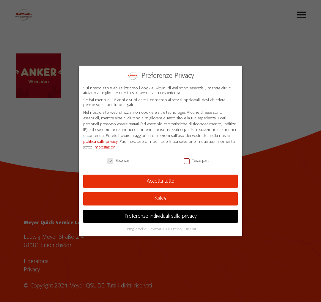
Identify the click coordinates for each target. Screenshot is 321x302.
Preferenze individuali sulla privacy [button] (161, 215)
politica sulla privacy (100, 141)
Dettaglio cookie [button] (136, 228)
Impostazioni (105, 147)
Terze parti (197, 160)
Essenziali (119, 160)
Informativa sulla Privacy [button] (166, 228)
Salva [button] (160, 197)
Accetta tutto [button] (160, 180)
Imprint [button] (191, 228)
